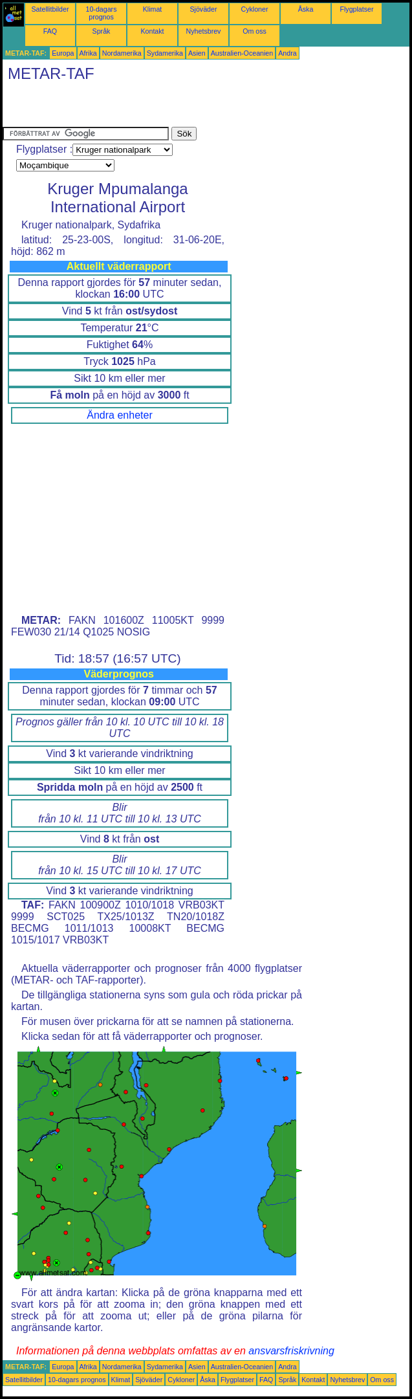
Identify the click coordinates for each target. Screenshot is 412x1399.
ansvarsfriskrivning (291, 1350)
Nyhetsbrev (203, 31)
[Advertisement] (154, 107)
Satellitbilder (50, 9)
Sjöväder (203, 9)
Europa (63, 53)
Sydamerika (165, 53)
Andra (287, 53)
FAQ (50, 31)
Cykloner (254, 9)
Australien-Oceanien (242, 53)
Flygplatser (356, 9)
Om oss (254, 31)
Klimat (152, 9)
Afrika (88, 53)
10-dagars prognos (101, 13)
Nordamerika (122, 53)
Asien (197, 53)
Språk (101, 31)
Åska (306, 9)
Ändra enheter (119, 415)
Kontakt (152, 31)
